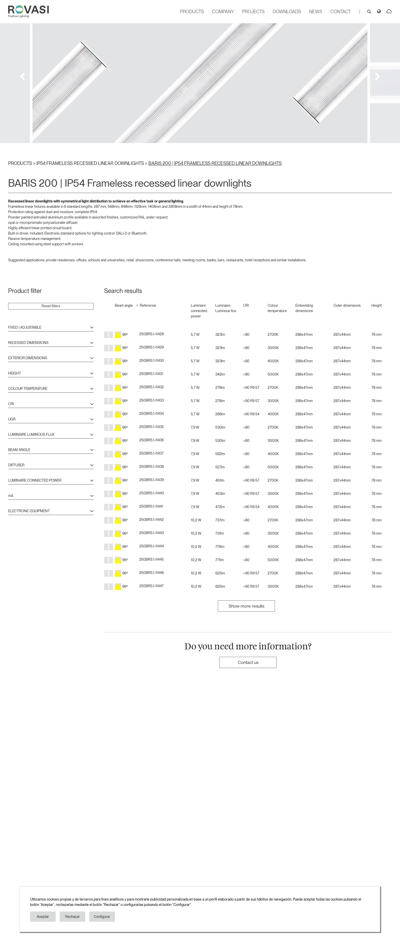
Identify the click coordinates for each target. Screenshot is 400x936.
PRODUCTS (192, 11)
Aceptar (43, 917)
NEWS (315, 11)
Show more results (246, 606)
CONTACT (340, 11)
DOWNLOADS (287, 11)
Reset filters (51, 306)
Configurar (102, 917)
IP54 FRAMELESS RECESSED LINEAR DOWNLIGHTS (90, 163)
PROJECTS (253, 11)
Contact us (248, 662)
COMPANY (223, 11)
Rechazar (72, 917)
